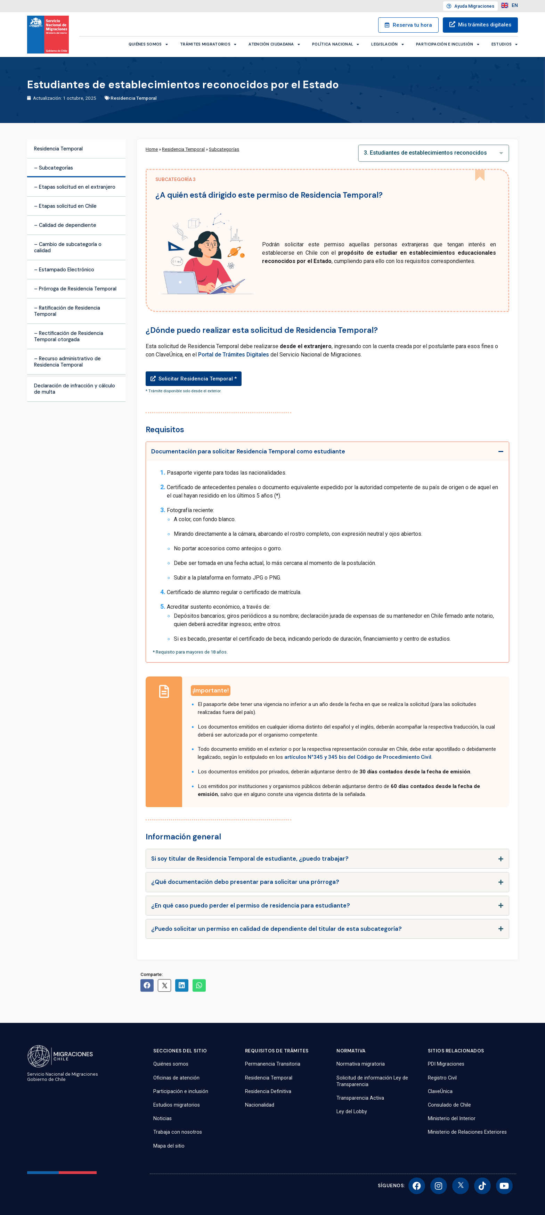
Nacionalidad (259, 1105)
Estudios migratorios (176, 1105)
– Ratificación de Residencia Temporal (67, 311)
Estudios (504, 44)
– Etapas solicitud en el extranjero (74, 187)
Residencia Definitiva (268, 1091)
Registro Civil (442, 1078)
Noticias (162, 1119)
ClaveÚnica (440, 1091)
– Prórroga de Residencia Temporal (75, 289)
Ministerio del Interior (451, 1119)
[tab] (327, 451)
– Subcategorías (53, 168)
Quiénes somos (148, 44)
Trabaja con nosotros (177, 1132)
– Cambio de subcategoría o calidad (67, 247)
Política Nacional (335, 44)
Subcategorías (224, 149)
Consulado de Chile (449, 1105)
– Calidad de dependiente (65, 225)
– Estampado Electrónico (64, 269)
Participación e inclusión (447, 44)
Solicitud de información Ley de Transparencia (372, 1081)
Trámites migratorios (208, 44)
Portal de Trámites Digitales (233, 354)
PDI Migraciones (446, 1064)
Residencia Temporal (134, 98)
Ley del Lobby (351, 1112)
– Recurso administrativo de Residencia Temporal (67, 361)
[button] (327, 376)
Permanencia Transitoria (272, 1064)
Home (152, 149)
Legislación (387, 44)
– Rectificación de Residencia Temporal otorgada (68, 336)
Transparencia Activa (360, 1098)
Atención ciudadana (274, 44)
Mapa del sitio (169, 1146)
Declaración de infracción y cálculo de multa (74, 389)
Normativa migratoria (360, 1064)
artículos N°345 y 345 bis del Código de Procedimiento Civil (357, 757)
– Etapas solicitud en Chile (65, 206)
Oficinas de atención (176, 1078)
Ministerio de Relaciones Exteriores (467, 1132)
